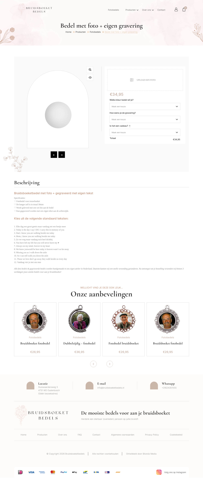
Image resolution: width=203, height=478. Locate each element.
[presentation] (93, 364)
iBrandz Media (150, 454)
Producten (130, 10)
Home (68, 32)
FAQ (80, 435)
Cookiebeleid (176, 435)
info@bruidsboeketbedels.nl (110, 388)
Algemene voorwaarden (122, 435)
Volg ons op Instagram (175, 472)
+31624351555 (169, 388)
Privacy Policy (152, 435)
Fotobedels (112, 10)
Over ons (146, 10)
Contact (161, 10)
